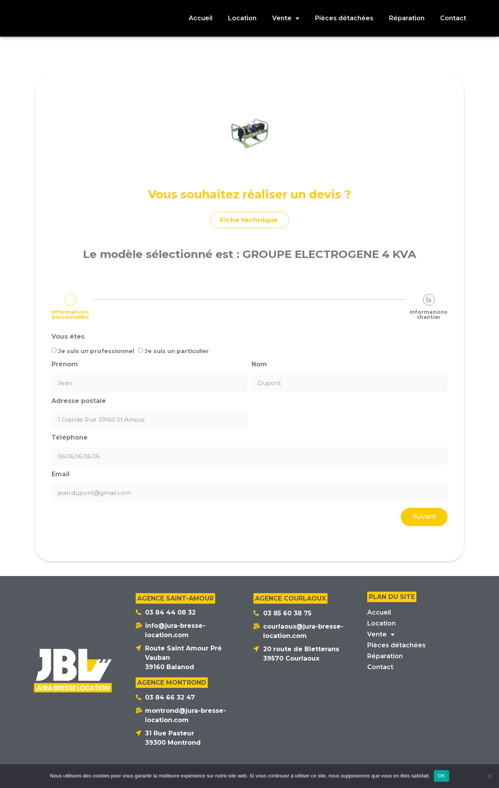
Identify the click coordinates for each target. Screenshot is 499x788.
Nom (259, 364)
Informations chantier (429, 314)
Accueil (379, 612)
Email (60, 474)
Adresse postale (78, 401)
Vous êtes (68, 337)
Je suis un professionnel (96, 351)
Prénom (64, 364)
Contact (380, 667)
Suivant (424, 516)
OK (441, 776)
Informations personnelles (70, 314)
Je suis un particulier (177, 351)
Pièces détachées (396, 645)
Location (381, 623)
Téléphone (69, 438)
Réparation (385, 656)
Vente (381, 634)
